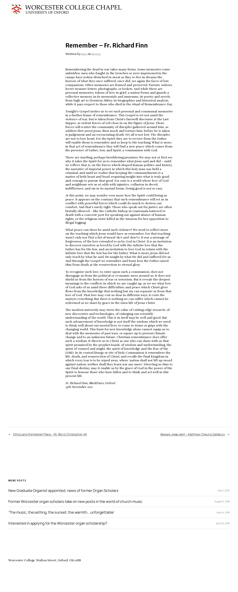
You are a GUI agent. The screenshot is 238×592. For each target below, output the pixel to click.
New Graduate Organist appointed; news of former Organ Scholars (63, 491)
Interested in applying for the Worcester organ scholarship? (57, 523)
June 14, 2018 (223, 512)
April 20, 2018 (223, 523)
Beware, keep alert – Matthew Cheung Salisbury (192, 434)
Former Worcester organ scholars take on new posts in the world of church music (75, 502)
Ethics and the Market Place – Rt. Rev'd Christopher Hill (50, 434)
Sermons (96, 53)
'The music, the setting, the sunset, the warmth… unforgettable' (61, 512)
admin (84, 53)
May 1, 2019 (224, 490)
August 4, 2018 (222, 501)
